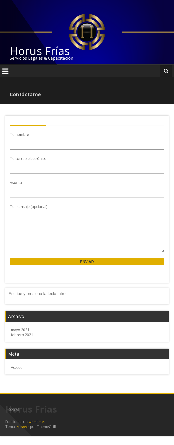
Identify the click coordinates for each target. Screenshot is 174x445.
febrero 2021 (22, 343)
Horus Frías (40, 51)
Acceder (17, 376)
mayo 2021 (20, 338)
